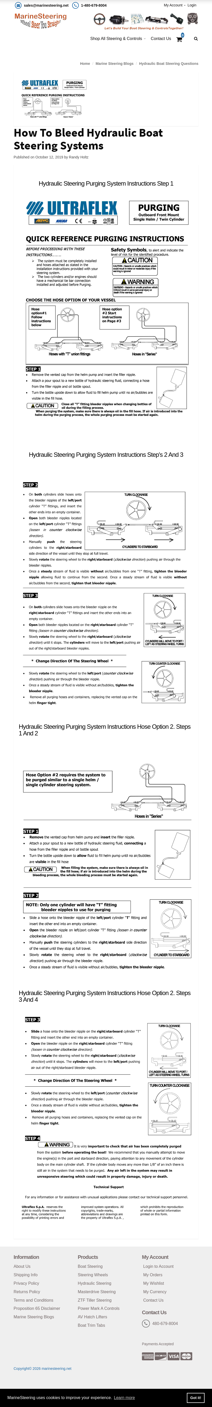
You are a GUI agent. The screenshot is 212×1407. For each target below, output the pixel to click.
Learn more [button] (124, 1397)
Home (85, 64)
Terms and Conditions (33, 1300)
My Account (173, 5)
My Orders (152, 1275)
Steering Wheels (93, 1275)
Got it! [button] (195, 1398)
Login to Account (158, 1266)
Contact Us (161, 38)
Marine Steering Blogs (114, 64)
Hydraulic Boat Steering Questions (168, 64)
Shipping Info (25, 1275)
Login (192, 5)
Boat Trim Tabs (91, 1325)
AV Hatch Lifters (92, 1317)
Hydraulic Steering (94, 1283)
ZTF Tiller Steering (95, 1300)
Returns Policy (27, 1292)
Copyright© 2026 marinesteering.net (42, 1368)
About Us (22, 1266)
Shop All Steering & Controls (116, 38)
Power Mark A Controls (99, 1308)
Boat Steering (90, 1266)
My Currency (155, 1292)
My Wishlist (153, 1283)
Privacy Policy (26, 1283)
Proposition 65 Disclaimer (37, 1308)
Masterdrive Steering (97, 1292)
